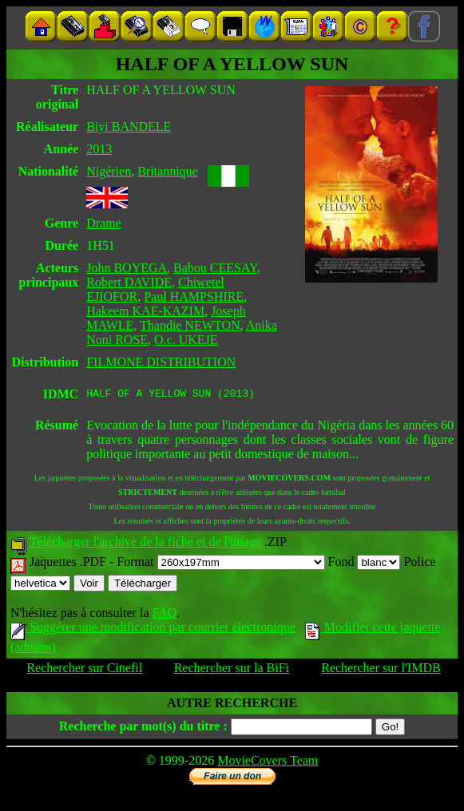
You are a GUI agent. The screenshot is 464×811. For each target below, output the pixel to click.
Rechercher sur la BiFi (231, 670)
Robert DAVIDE (129, 282)
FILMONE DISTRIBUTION (161, 362)
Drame (103, 223)
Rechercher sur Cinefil (84, 670)
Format (220, 564)
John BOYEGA (126, 268)
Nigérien (108, 171)
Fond (364, 564)
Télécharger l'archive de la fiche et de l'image (145, 544)
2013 (99, 149)
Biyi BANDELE (128, 126)
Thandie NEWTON (190, 325)
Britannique (167, 171)
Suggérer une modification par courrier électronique (152, 629)
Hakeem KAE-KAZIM (145, 311)
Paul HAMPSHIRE (194, 296)
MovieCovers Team (267, 762)
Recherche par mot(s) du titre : (143, 728)
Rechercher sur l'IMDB (381, 670)
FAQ (164, 615)
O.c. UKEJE (186, 339)
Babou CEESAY (214, 268)
